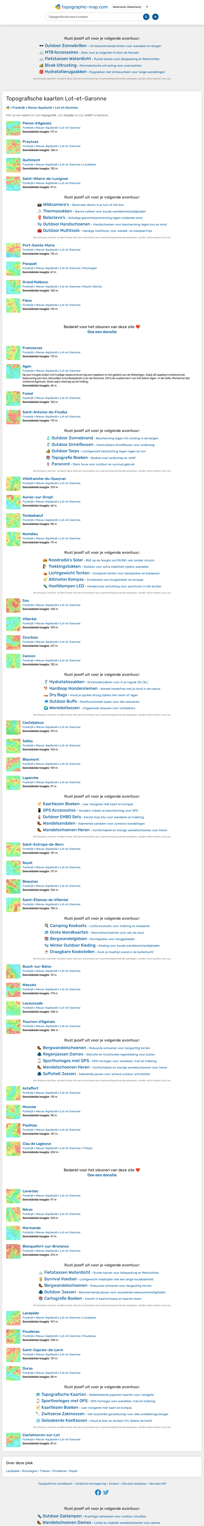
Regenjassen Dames (63, 1053)
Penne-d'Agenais (37, 123)
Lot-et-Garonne (70, 127)
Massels (29, 985)
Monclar (29, 1107)
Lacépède (89, 164)
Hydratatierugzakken (66, 71)
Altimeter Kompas (66, 579)
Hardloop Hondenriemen (73, 688)
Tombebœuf (33, 515)
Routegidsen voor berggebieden (112, 939)
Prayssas (30, 141)
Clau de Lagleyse (37, 1143)
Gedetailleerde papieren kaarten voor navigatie (121, 1395)
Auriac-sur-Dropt (38, 497)
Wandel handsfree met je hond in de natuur (131, 689)
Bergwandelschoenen (64, 1047)
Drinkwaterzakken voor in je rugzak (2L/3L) (117, 682)
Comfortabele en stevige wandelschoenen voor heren (130, 830)
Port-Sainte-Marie (39, 245)
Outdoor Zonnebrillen (66, 45)
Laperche (30, 778)
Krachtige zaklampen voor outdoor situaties (115, 1516)
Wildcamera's (56, 204)
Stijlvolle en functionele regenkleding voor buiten (120, 1054)
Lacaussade (33, 1003)
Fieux (27, 300)
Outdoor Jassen (60, 1291)
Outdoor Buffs (63, 701)
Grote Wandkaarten (69, 932)
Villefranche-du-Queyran (44, 479)
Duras (28, 1368)
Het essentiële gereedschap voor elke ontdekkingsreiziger (128, 1414)
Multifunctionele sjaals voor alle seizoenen (109, 702)
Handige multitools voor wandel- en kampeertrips (117, 231)
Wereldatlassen (64, 707)
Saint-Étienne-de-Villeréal (45, 900)
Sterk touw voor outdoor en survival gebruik (104, 464)
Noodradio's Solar (66, 559)
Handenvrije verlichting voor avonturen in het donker (124, 586)
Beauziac (30, 881)
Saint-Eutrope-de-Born (43, 844)
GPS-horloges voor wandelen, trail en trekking (124, 1061)
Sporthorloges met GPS (66, 1060)
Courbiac (30, 637)
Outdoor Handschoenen (66, 223)
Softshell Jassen (59, 1073)
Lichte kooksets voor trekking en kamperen (120, 926)
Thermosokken (57, 210)
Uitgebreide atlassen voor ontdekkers (109, 708)
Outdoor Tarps (65, 450)
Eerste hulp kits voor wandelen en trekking (114, 817)
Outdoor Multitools (61, 230)
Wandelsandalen (59, 823)
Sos (26, 600)
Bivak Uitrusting (61, 65)
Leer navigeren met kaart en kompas (108, 804)
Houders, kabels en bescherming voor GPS (108, 810)
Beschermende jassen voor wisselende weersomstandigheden (122, 1292)
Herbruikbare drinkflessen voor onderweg (125, 445)
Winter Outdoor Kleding (73, 945)
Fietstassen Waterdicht (68, 58)
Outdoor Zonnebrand (72, 437)
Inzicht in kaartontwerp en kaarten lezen (113, 1299)
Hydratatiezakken (66, 681)
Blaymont (31, 759)
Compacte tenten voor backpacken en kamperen (126, 573)
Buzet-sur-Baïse (37, 966)
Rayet (87, 286)
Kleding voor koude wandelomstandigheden (129, 945)
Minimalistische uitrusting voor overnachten (111, 65)
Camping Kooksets (68, 925)
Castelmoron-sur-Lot (41, 1435)
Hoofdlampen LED (66, 585)
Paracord (61, 463)
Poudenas (31, 1331)
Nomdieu (30, 534)
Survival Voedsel (60, 1278)
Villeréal (29, 619)
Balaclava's (54, 217)
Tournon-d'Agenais (39, 1021)
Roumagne (90, 268)
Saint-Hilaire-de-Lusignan (45, 178)
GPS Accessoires (59, 810)
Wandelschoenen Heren (66, 829)
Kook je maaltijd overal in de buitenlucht (126, 952)
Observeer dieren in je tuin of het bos (98, 205)
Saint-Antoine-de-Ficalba (45, 412)
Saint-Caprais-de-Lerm (43, 1350)
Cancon (29, 656)
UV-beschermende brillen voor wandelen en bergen (125, 46)
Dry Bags (58, 694)
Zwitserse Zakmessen (63, 1413)
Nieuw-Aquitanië (46, 127)
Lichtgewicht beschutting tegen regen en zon (114, 451)
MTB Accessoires (61, 52)
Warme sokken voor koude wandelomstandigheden (110, 211)
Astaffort (30, 1088)
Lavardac (30, 1191)
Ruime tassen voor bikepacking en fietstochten (127, 59)
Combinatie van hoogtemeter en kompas (115, 580)
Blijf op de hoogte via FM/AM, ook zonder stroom (120, 560)
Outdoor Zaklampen (62, 1515)
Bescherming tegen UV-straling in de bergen (127, 438)
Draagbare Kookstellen (72, 951)
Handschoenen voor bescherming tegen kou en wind (130, 224)
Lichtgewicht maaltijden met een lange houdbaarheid (116, 1279)
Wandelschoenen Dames (67, 1522)
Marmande (32, 1228)
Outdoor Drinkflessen (72, 444)
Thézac (88, 1148)
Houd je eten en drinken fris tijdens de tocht (121, 1421)
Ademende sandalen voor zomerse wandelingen (111, 823)
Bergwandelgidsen (68, 938)
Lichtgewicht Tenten (69, 572)
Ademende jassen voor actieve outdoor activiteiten (114, 1074)
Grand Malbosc (35, 282)
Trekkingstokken (65, 566)
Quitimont (31, 160)
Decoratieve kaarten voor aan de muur (117, 932)
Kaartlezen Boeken (61, 803)
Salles (28, 741)
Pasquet (30, 263)
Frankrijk (28, 127)
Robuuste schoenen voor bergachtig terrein (119, 1048)
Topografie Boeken (70, 457)
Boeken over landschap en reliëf (113, 458)
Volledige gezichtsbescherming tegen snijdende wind (105, 218)
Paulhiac (30, 1125)
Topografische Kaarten (63, 1394)
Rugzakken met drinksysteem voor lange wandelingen (127, 72)
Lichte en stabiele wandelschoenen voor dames (127, 1523)
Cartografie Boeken (63, 1298)
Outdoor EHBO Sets (62, 816)
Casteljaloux (33, 722)
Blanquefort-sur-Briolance (46, 1246)
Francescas (32, 348)
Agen (27, 366)
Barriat (97, 286)
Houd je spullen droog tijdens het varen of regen (104, 695)
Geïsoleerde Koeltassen (64, 1420)
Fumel (28, 393)
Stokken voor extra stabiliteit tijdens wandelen (116, 567)
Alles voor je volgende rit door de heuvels (110, 52)
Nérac (28, 1209)
